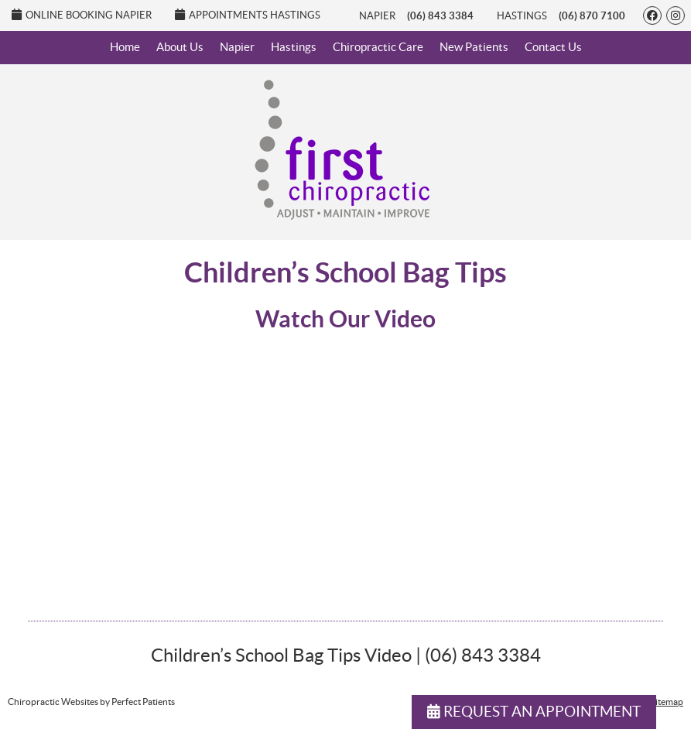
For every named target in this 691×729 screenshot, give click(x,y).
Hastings (522, 16)
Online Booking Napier (82, 15)
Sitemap (667, 701)
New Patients (474, 46)
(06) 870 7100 (592, 16)
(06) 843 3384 (440, 16)
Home (125, 46)
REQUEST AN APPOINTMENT (534, 711)
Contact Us (553, 46)
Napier (377, 16)
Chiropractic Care (378, 46)
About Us (180, 46)
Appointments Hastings (247, 15)
